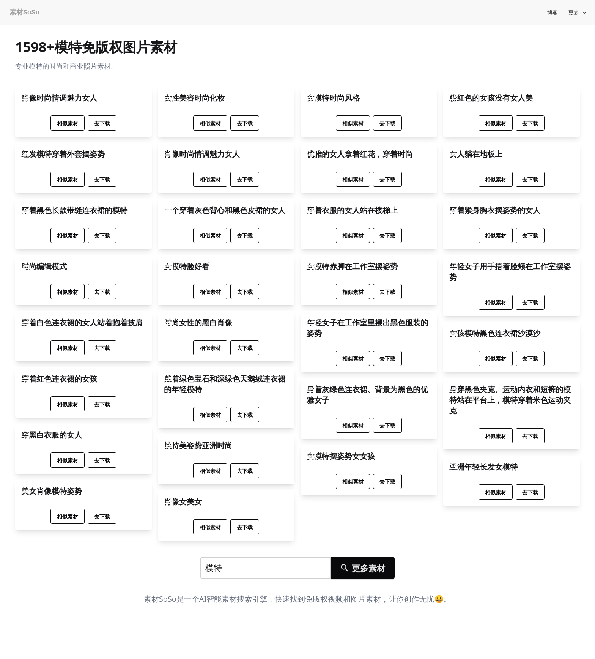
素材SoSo (24, 12)
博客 (552, 12)
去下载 (102, 123)
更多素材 (362, 568)
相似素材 (67, 123)
